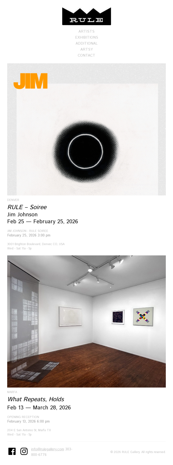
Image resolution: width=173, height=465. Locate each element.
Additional (87, 43)
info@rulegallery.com (47, 449)
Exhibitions (86, 37)
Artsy (86, 49)
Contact (86, 55)
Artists (86, 31)
